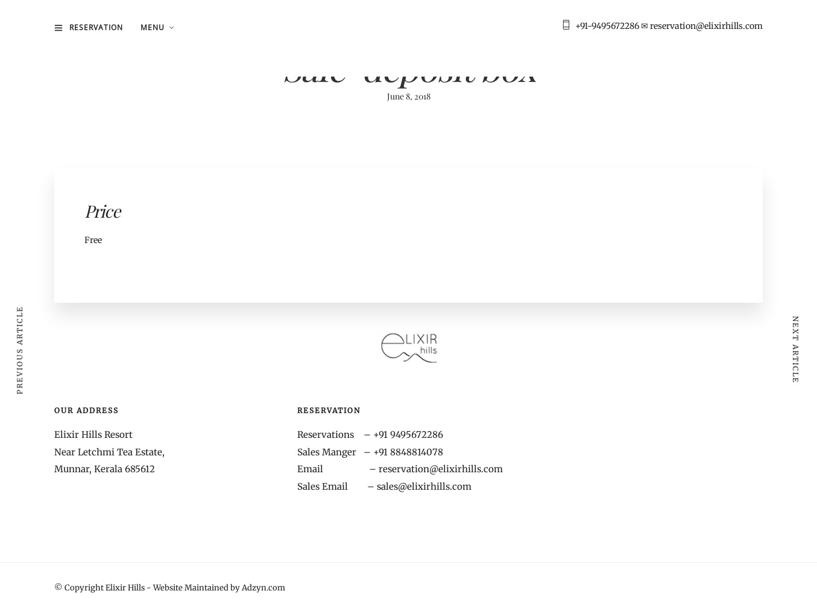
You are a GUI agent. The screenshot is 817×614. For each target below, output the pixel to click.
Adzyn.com (263, 588)
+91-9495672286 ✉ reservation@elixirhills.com (669, 26)
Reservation (96, 27)
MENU (152, 27)
